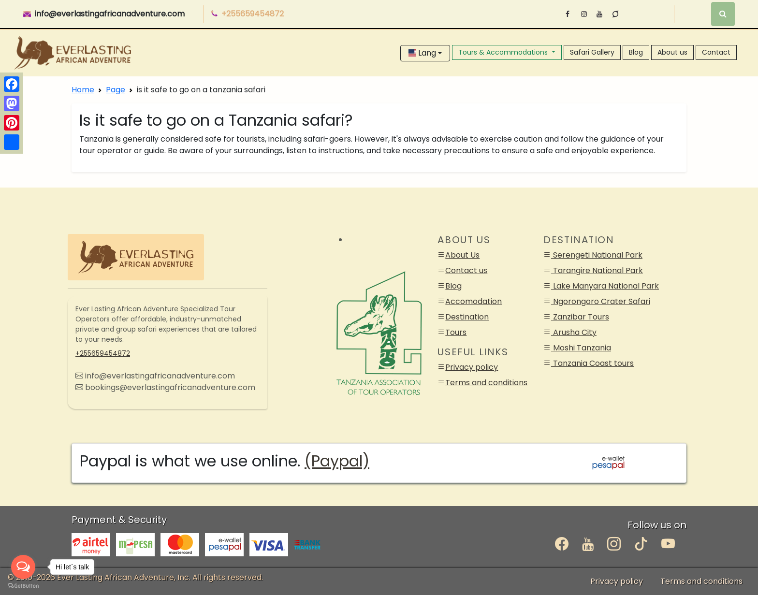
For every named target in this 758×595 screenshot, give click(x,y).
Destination (467, 316)
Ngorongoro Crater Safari (600, 301)
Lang (422, 52)
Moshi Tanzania (581, 347)
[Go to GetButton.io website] (23, 585)
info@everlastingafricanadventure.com (110, 13)
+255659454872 (102, 353)
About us (672, 52)
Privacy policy (471, 367)
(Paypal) (337, 461)
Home (83, 89)
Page (115, 89)
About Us (462, 255)
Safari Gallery (592, 52)
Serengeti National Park (596, 255)
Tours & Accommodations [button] (504, 52)
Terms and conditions (486, 382)
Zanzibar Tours (580, 316)
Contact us (466, 270)
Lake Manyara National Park (605, 285)
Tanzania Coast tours (592, 363)
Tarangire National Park (597, 270)
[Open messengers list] (23, 567)
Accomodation (473, 301)
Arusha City (574, 332)
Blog (636, 52)
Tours (455, 332)
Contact (716, 52)
